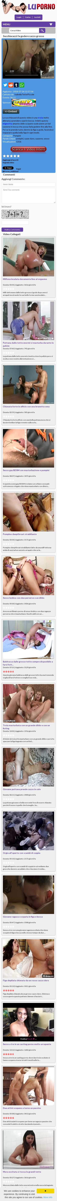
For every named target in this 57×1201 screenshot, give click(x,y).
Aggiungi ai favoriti (10, 160)
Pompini (17, 135)
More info (47, 1197)
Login (19, 17)
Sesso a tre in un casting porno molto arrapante (27, 1044)
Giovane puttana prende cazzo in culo (22, 789)
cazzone (39, 138)
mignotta (7, 123)
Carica (27, 17)
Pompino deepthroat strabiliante (20, 534)
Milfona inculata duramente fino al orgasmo (25, 279)
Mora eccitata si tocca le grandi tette (22, 1171)
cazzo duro (29, 138)
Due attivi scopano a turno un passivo (22, 1108)
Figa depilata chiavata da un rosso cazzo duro (26, 980)
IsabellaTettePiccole (24, 94)
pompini (19, 138)
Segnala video (8, 162)
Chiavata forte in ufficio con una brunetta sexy (26, 406)
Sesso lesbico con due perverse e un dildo (23, 598)
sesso (46, 138)
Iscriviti (37, 17)
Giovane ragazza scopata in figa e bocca (23, 916)
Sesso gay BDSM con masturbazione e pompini (26, 470)
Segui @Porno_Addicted (12, 170)
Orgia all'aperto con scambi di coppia (21, 853)
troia (40, 117)
